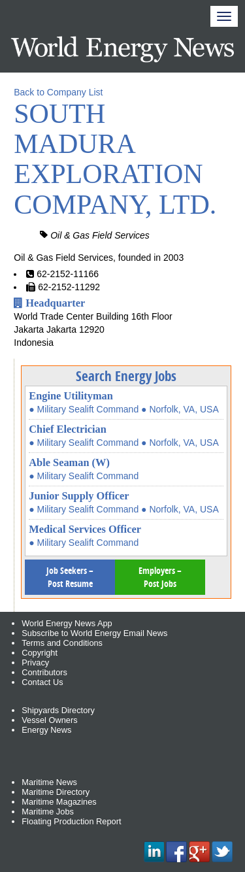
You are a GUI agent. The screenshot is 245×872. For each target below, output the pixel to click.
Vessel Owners (49, 720)
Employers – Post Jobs (160, 577)
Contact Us (42, 682)
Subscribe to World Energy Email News (94, 633)
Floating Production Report (71, 821)
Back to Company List (58, 92)
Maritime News (49, 782)
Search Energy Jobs (126, 375)
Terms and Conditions (62, 643)
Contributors (44, 672)
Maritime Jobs (48, 811)
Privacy (35, 662)
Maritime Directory (56, 792)
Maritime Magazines (59, 802)
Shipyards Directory (58, 710)
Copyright (39, 653)
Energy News (46, 730)
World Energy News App (67, 623)
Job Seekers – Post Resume (69, 577)
